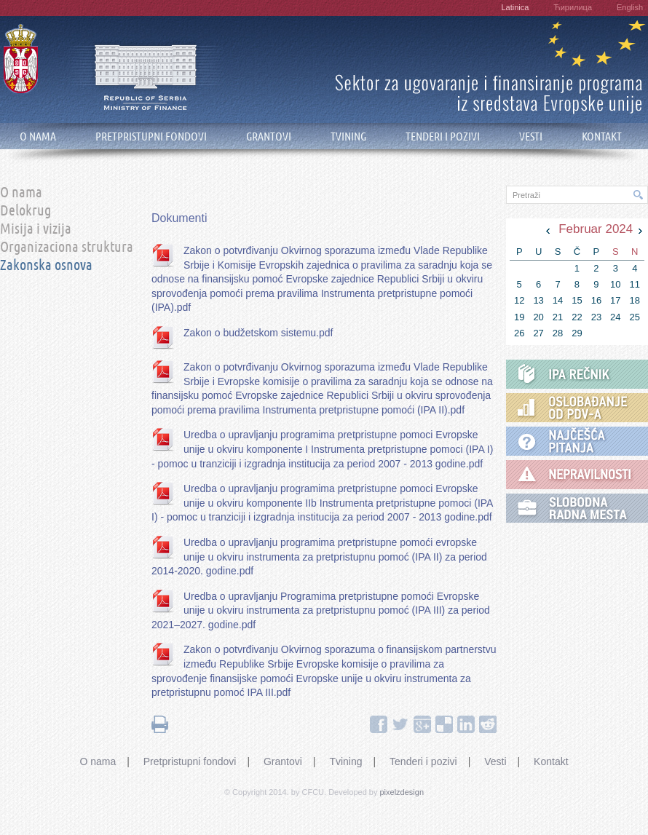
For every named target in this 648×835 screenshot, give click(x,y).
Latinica (515, 7)
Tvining (345, 761)
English (630, 7)
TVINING (348, 136)
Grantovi (283, 761)
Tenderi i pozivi (423, 761)
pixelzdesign (402, 792)
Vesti (495, 761)
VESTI (530, 136)
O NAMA (38, 136)
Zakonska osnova (46, 265)
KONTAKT (602, 136)
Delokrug (25, 211)
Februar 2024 (595, 229)
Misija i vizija (35, 229)
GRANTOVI (268, 136)
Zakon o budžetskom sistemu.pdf (258, 333)
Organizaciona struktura (66, 247)
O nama (21, 193)
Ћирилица (572, 7)
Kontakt (551, 761)
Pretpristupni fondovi (190, 761)
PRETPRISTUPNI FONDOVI (151, 136)
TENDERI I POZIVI (443, 136)
